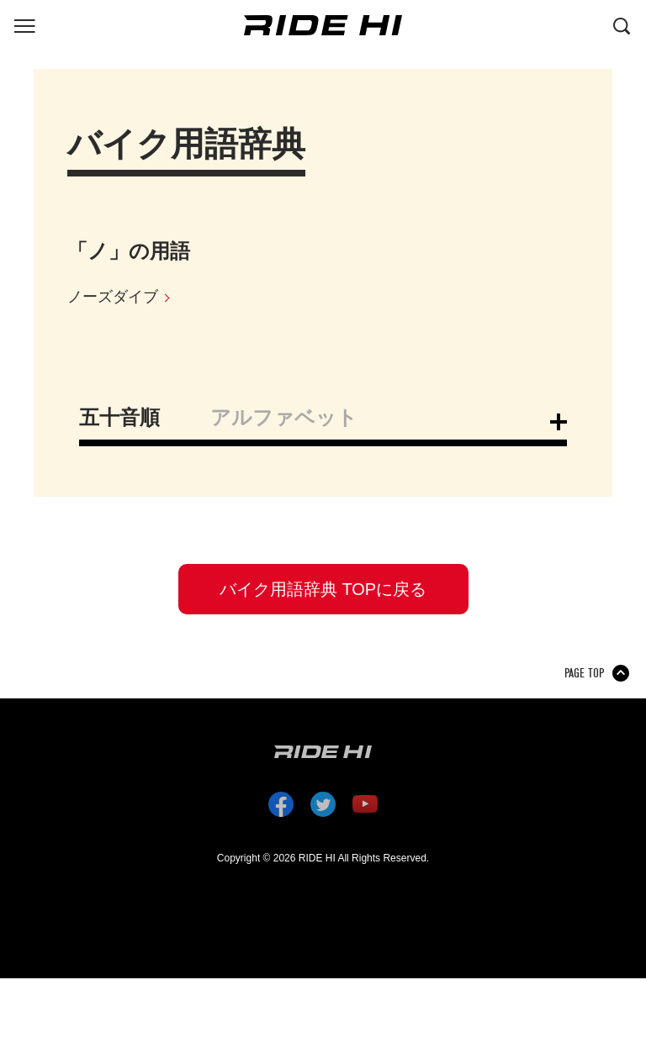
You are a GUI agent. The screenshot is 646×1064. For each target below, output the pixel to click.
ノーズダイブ (112, 296)
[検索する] (621, 24)
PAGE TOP (584, 673)
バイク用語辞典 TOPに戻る (323, 589)
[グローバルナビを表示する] (24, 24)
